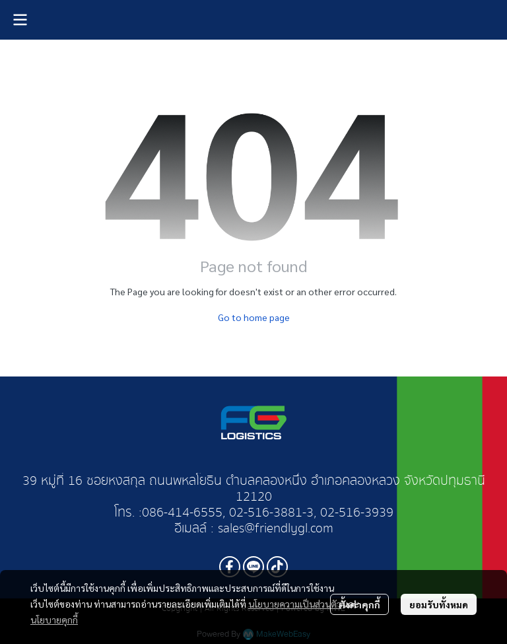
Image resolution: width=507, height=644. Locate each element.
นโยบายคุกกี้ (54, 620)
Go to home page (254, 317)
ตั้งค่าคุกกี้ (359, 604)
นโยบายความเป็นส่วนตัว (294, 604)
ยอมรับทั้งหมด (438, 604)
